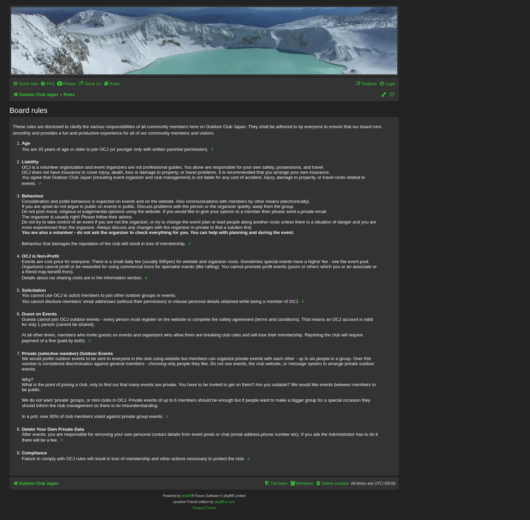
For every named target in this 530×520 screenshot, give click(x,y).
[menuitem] (47, 84)
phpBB (187, 496)
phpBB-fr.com (224, 502)
